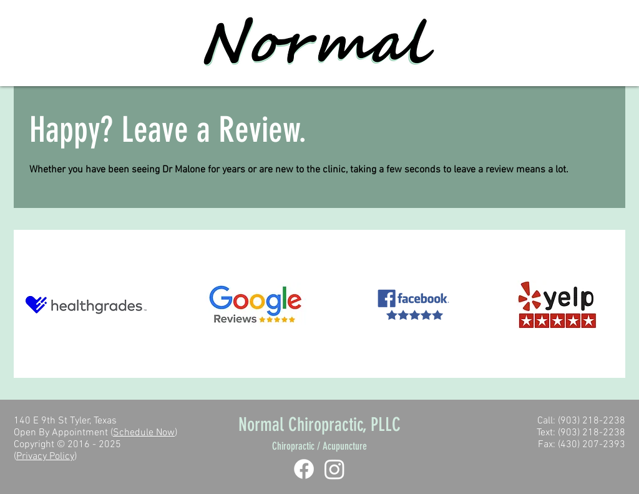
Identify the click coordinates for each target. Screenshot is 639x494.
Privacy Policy (45, 456)
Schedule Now (144, 433)
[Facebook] (304, 469)
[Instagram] (334, 469)
